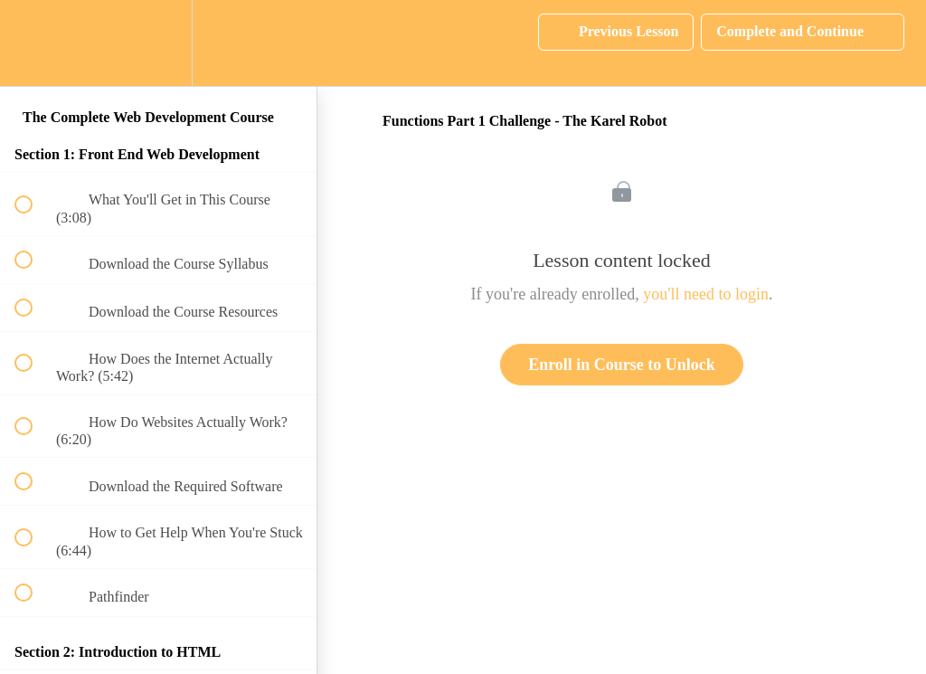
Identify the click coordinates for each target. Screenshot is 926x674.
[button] (33, 43)
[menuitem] (158, 43)
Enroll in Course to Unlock (621, 365)
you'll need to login (706, 294)
